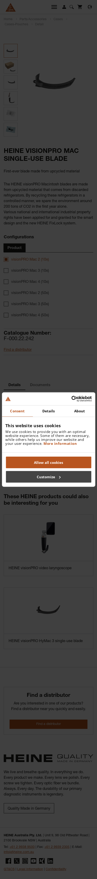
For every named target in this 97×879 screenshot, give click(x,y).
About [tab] (79, 410)
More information (60, 443)
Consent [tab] (17, 410)
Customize (49, 476)
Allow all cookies (48, 462)
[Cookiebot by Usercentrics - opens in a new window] (71, 399)
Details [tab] (48, 410)
